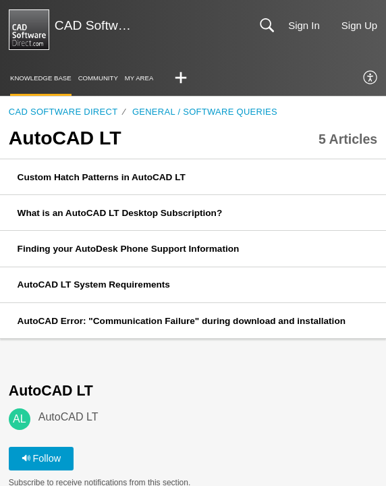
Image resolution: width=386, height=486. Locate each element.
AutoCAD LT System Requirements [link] (94, 284)
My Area (139, 78)
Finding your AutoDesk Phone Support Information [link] (129, 249)
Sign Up (359, 25)
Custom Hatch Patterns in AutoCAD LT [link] (102, 177)
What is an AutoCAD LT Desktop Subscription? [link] (120, 213)
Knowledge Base (41, 78)
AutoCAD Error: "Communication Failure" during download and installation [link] (182, 321)
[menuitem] (370, 78)
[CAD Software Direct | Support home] (29, 29)
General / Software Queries (204, 112)
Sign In (304, 25)
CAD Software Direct (63, 112)
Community (98, 78)
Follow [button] (41, 458)
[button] (180, 78)
